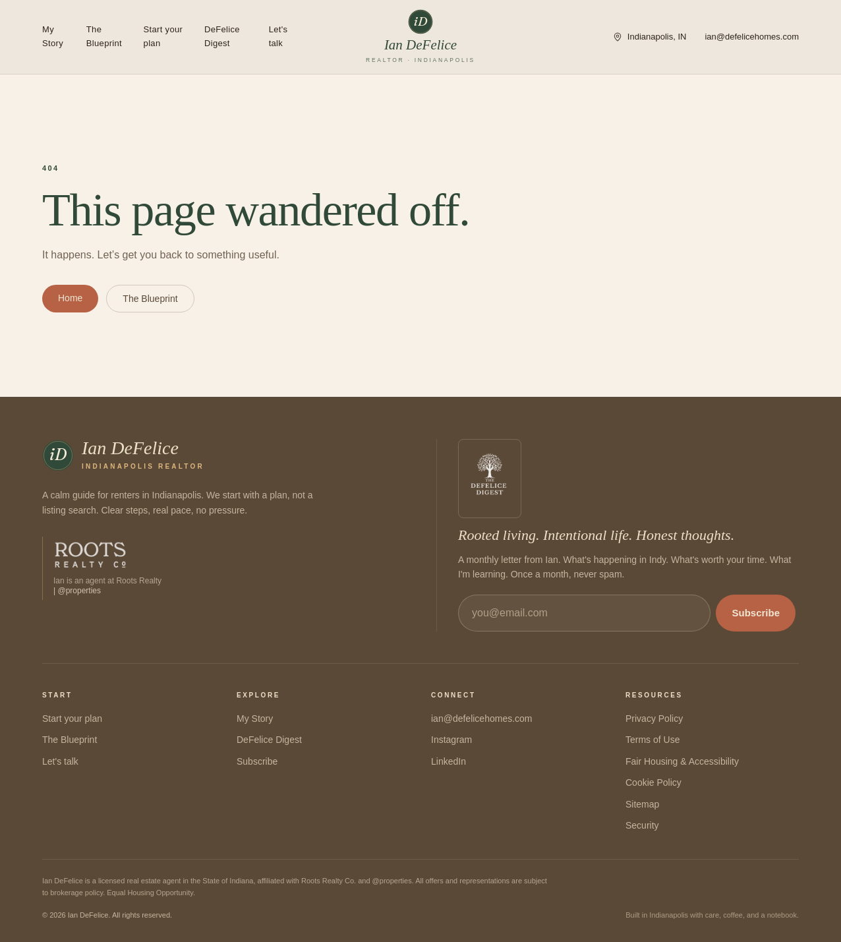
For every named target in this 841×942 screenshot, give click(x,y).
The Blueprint (104, 36)
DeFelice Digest (222, 36)
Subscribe (756, 612)
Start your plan (163, 36)
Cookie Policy (653, 782)
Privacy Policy (654, 718)
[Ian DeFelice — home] (420, 37)
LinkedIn (448, 761)
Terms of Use (652, 739)
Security (642, 825)
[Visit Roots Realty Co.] (101, 568)
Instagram (451, 739)
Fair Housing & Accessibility (682, 761)
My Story (52, 36)
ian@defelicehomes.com (752, 37)
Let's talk (278, 36)
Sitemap (642, 804)
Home (70, 298)
